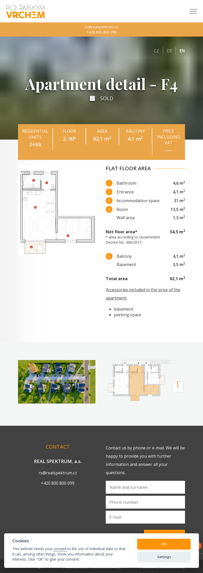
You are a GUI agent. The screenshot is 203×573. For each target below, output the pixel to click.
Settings (164, 556)
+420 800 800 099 (101, 32)
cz (156, 51)
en (182, 51)
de (169, 51)
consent (60, 548)
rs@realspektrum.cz (101, 26)
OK (164, 544)
